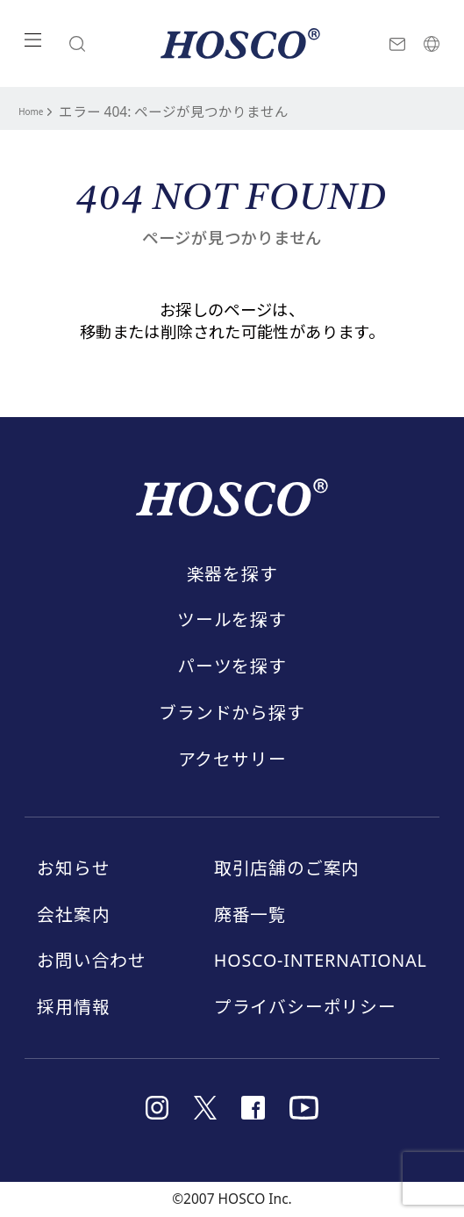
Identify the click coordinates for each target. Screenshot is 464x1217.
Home (37, 111)
